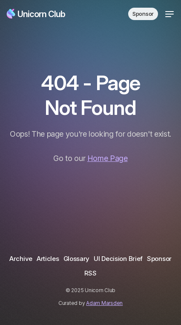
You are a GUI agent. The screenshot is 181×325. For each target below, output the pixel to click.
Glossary (76, 259)
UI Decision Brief (118, 259)
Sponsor (143, 13)
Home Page (107, 158)
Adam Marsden (104, 303)
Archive (20, 259)
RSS (90, 273)
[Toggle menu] (169, 14)
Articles (48, 259)
